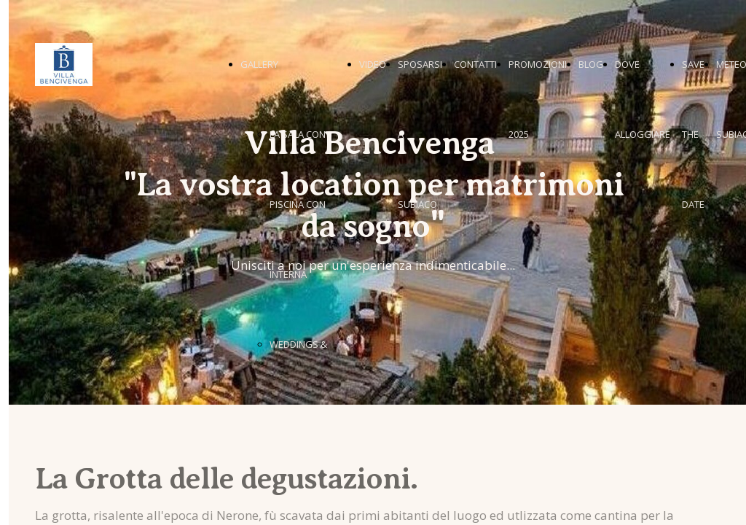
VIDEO (372, 64)
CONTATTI (475, 64)
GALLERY (259, 64)
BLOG (590, 64)
